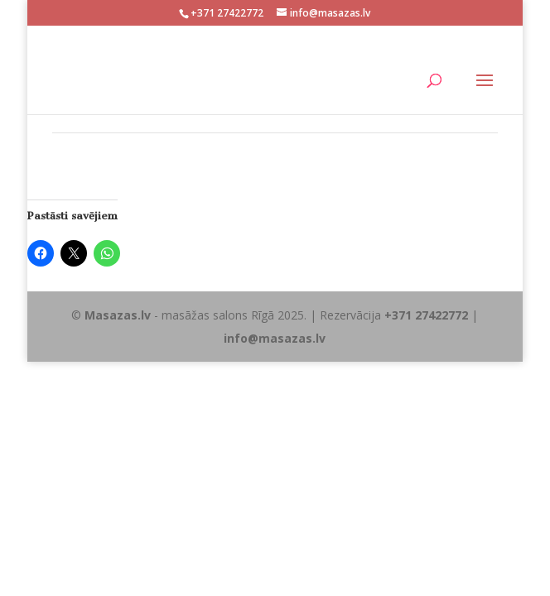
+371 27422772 (426, 315)
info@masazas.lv (275, 338)
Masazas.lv (117, 315)
